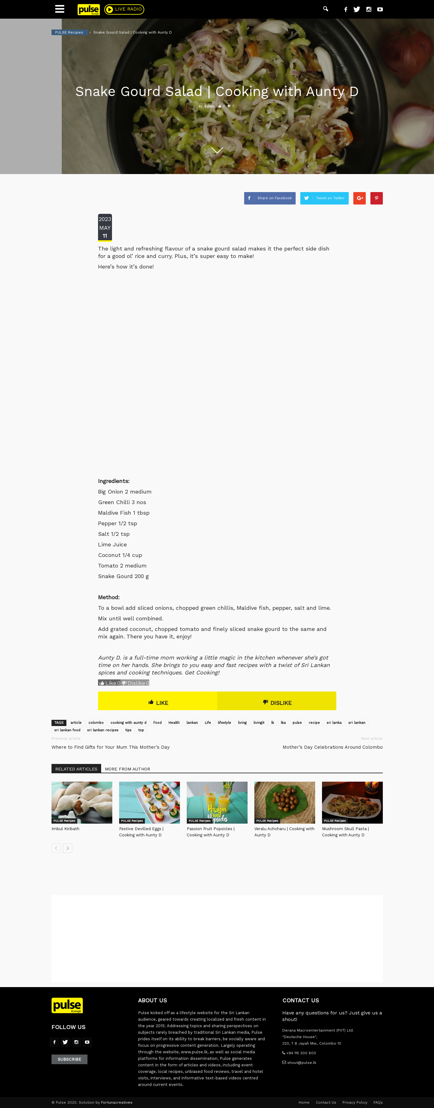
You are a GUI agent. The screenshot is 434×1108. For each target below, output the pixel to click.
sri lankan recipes (103, 730)
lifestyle (224, 723)
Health (174, 723)
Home (304, 1102)
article (76, 723)
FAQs (378, 1102)
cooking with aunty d (128, 723)
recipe (314, 723)
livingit (258, 723)
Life (208, 723)
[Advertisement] (217, 938)
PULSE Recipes (64, 820)
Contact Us (326, 1102)
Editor (209, 106)
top (141, 730)
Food (157, 723)
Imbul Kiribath (65, 828)
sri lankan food (67, 730)
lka (283, 723)
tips (128, 730)
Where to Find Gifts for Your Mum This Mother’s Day (110, 747)
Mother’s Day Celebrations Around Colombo (333, 747)
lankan (192, 723)
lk (272, 723)
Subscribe (69, 1059)
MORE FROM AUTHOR (127, 768)
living (242, 723)
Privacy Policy (354, 1102)
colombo (96, 723)
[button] (325, 9)
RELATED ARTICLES (76, 768)
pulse (297, 723)
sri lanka (334, 723)
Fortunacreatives (116, 1102)
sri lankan (356, 723)
